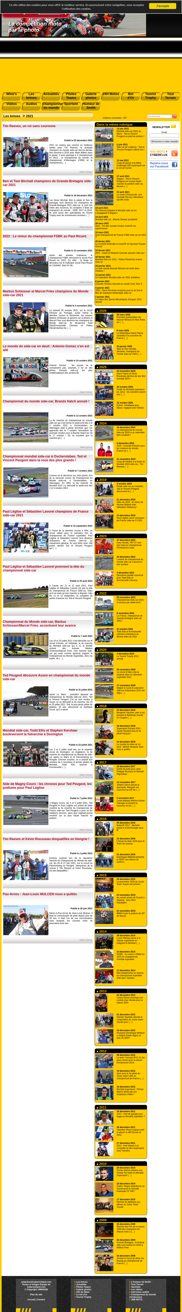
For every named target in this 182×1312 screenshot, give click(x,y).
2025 (102, 367)
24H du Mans (83, 1292)
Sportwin (135, 1287)
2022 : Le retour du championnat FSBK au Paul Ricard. (45, 236)
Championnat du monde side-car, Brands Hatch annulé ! (46, 401)
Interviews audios (140, 1292)
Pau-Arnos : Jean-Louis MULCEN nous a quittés (40, 894)
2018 (102, 706)
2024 (102, 423)
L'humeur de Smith (141, 1282)
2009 (102, 1220)
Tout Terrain (137, 1284)
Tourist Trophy (83, 1297)
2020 (102, 650)
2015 (102, 875)
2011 (102, 1107)
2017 (102, 762)
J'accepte (162, 6)
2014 (102, 931)
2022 (102, 593)
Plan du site (36, 1294)
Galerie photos (83, 1289)
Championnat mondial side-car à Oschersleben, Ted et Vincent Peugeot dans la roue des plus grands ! (44, 458)
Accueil (31, 1299)
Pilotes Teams (83, 1287)
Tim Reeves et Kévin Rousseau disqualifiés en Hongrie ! (46, 839)
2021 (29, 116)
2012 (102, 1051)
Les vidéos (136, 1289)
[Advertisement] (91, 63)
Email (164, 132)
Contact (41, 1299)
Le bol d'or (81, 1294)
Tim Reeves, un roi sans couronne (29, 126)
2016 (102, 819)
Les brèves (11, 116)
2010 (102, 1164)
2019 (102, 480)
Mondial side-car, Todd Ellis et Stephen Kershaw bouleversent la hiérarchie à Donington (40, 732)
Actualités (81, 1284)
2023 (102, 536)
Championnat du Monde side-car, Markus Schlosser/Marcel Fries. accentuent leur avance (39, 623)
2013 (102, 991)
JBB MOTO (136, 1299)
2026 (102, 311)
